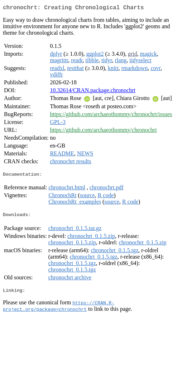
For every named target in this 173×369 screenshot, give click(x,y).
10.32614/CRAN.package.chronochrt (92, 92)
